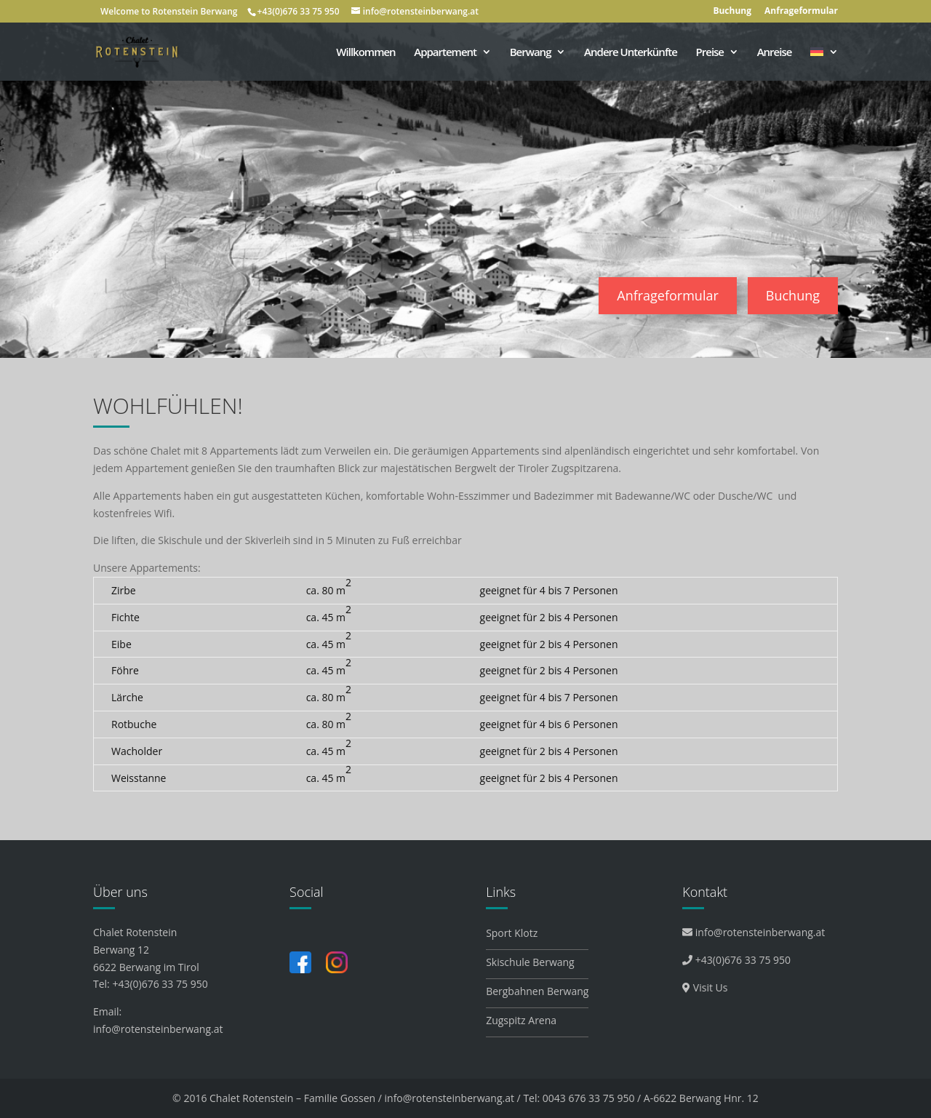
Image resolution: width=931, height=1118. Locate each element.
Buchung (732, 12)
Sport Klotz (512, 933)
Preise (710, 53)
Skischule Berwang (530, 962)
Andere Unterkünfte (630, 53)
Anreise (774, 53)
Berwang (530, 53)
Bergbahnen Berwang (537, 991)
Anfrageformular (801, 12)
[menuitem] (824, 64)
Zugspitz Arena (521, 1020)
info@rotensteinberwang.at (158, 1029)
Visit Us (704, 987)
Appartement (445, 53)
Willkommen (365, 53)
